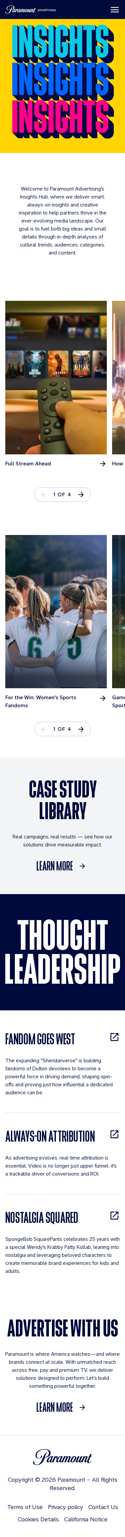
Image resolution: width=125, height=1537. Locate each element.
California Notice (85, 1519)
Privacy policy (65, 1506)
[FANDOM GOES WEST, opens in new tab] (62, 1039)
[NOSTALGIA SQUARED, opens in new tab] (62, 1217)
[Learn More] (62, 866)
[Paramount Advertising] (30, 9)
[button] (81, 494)
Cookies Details (38, 1519)
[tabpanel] (58, 384)
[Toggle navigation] (115, 9)
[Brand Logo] (62, 1457)
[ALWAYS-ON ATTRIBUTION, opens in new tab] (62, 1136)
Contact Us (103, 1506)
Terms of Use (25, 1506)
